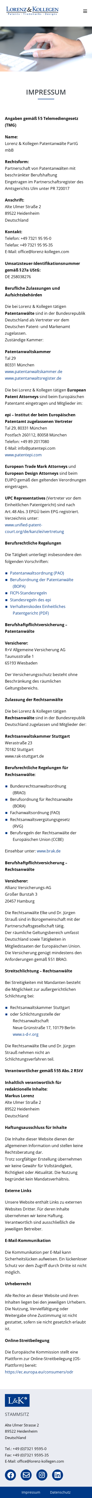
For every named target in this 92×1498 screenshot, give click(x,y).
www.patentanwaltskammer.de (33, 371)
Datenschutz (60, 1492)
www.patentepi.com (23, 455)
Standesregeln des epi (30, 600)
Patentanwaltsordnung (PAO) (37, 573)
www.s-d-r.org (26, 1034)
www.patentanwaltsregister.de (33, 378)
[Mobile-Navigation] (85, 11)
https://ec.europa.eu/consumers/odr (39, 1372)
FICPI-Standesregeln (28, 593)
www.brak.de (49, 851)
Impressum (31, 1492)
